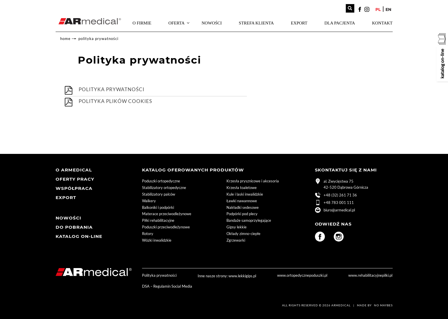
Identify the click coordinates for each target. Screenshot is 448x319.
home (65, 38)
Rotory (147, 234)
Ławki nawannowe (241, 201)
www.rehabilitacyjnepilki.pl (370, 275)
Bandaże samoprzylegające (248, 220)
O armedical (74, 170)
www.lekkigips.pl (242, 276)
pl (378, 9)
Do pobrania (74, 227)
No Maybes (383, 305)
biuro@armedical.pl (335, 210)
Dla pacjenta (339, 23)
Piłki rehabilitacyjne (158, 220)
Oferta (176, 23)
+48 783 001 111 (334, 203)
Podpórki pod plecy (242, 214)
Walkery (149, 201)
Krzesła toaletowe (241, 188)
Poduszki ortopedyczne (161, 181)
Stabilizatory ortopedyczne (164, 188)
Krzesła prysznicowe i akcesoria (252, 181)
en (388, 9)
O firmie (142, 23)
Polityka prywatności (98, 38)
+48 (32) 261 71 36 (336, 195)
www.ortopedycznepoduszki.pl (302, 275)
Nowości (212, 23)
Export (299, 23)
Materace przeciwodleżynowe (166, 214)
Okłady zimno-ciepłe (243, 234)
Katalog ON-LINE (79, 236)
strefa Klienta (256, 23)
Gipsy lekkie (236, 227)
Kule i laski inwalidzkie (244, 194)
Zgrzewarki (235, 240)
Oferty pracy (75, 179)
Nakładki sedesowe (242, 207)
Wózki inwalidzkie (156, 240)
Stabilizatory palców (158, 194)
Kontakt (382, 23)
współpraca (74, 188)
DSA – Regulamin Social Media (167, 286)
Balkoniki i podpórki (158, 207)
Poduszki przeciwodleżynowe (166, 227)
